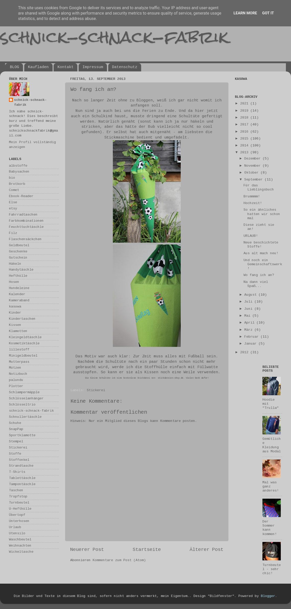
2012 (245, 352)
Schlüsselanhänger (26, 398)
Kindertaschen (22, 319)
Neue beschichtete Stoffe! (261, 245)
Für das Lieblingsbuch (259, 187)
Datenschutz (124, 67)
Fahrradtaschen (23, 215)
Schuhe (15, 423)
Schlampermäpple (24, 392)
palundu (16, 380)
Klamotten (18, 331)
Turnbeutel (19, 503)
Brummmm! (252, 196)
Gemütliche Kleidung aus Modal (271, 445)
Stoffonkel (19, 460)
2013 (245, 152)
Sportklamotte (22, 435)
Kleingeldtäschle (25, 337)
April (250, 323)
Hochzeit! (253, 203)
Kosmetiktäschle (24, 343)
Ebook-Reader (21, 196)
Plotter (16, 386)
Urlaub (15, 527)
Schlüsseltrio (22, 405)
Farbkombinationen (26, 221)
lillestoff (19, 349)
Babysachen (19, 172)
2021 (245, 103)
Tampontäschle (22, 484)
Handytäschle (21, 270)
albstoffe (18, 166)
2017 (245, 124)
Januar (251, 344)
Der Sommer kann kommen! (269, 528)
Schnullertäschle (25, 417)
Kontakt (65, 67)
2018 (245, 118)
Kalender (17, 294)
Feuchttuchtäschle (26, 227)
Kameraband (19, 300)
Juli (249, 302)
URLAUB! (251, 236)
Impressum (92, 67)
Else (13, 202)
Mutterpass (19, 362)
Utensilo (17, 533)
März (249, 330)
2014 (245, 145)
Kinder (15, 313)
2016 (245, 132)
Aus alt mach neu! (261, 253)
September (254, 179)
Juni (249, 309)
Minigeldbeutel (23, 356)
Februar (252, 337)
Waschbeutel (20, 539)
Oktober (252, 173)
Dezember (253, 159)
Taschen (16, 490)
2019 (245, 111)
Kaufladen (38, 67)
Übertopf (17, 515)
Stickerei (96, 390)
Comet (14, 190)
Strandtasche (21, 466)
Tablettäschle (22, 478)
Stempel (16, 441)
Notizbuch (18, 374)
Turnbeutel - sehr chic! (271, 569)
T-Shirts (17, 472)
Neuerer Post (87, 549)
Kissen (15, 325)
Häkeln (15, 264)
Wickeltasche (21, 552)
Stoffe (15, 454)
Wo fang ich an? (259, 275)
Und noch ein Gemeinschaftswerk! (263, 264)
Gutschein (18, 258)
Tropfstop (18, 496)
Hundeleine (19, 288)
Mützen (15, 368)
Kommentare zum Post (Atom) (119, 560)
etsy (13, 208)
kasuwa (15, 306)
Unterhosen (19, 521)
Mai (248, 316)
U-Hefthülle (20, 509)
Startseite (147, 549)
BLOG (14, 67)
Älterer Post (206, 549)
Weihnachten (20, 546)
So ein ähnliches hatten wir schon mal (262, 214)
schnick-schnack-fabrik (114, 37)
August (251, 295)
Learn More (245, 13)
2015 (245, 139)
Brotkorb (17, 184)
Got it (268, 13)
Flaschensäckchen (25, 239)
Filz (13, 233)
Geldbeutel (19, 245)
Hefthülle (18, 276)
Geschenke (18, 251)
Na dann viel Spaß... (256, 284)
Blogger (268, 596)
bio (12, 178)
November (253, 166)
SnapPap (16, 429)
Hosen (14, 282)
